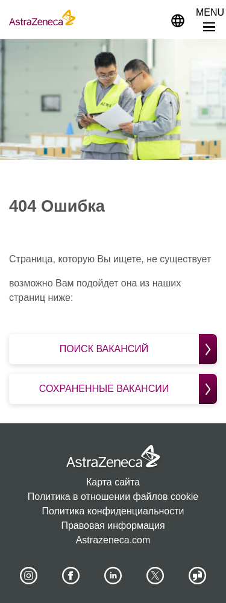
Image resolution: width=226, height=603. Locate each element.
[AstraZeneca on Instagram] (28, 576)
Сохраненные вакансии (128, 389)
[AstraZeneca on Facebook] (70, 576)
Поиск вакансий (138, 349)
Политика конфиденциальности (113, 511)
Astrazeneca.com (113, 540)
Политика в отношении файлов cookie (113, 496)
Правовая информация (113, 525)
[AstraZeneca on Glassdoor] (198, 576)
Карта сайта (113, 482)
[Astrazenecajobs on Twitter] (155, 576)
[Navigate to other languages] (177, 19)
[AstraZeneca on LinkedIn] (113, 576)
